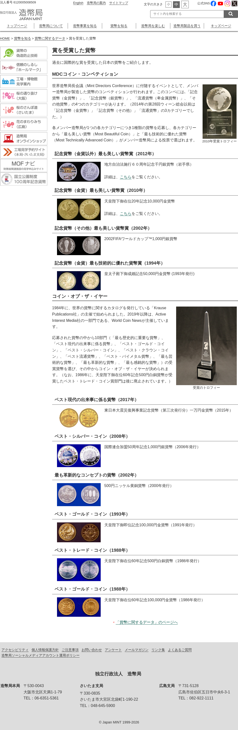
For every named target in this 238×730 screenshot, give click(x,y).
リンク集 (158, 650)
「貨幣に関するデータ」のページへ (147, 622)
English (78, 3)
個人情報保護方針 (45, 650)
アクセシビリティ (15, 650)
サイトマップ (118, 3)
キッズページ (221, 26)
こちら (125, 177)
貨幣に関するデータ (50, 38)
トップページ (17, 26)
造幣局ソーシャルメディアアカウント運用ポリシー (40, 655)
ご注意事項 (70, 650)
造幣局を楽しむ (153, 26)
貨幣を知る (118, 26)
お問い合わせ (92, 650)
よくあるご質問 (180, 650)
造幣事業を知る (85, 26)
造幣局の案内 (96, 3)
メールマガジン (136, 650)
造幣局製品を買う (187, 26)
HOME (5, 38)
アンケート (113, 650)
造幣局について (51, 26)
